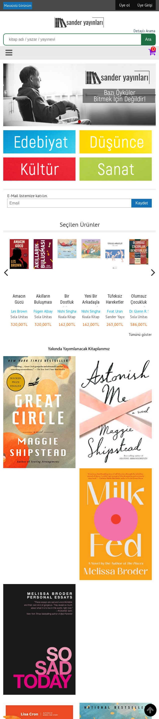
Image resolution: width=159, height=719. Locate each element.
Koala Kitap (67, 316)
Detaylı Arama (144, 30)
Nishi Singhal (67, 311)
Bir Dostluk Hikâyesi (67, 302)
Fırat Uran (115, 311)
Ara (148, 39)
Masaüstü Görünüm (17, 5)
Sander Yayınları (118, 316)
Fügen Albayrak (45, 311)
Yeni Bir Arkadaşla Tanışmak (90, 302)
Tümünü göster (140, 334)
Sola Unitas (19, 316)
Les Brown (19, 311)
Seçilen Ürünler (80, 224)
